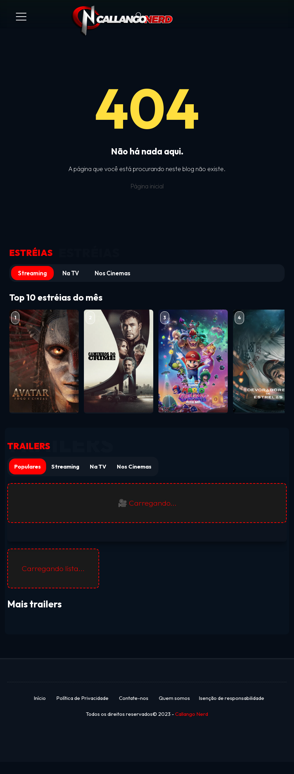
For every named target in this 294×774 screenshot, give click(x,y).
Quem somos (174, 698)
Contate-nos (133, 698)
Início (40, 698)
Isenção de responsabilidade (231, 698)
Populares (27, 466)
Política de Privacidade (82, 698)
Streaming (32, 273)
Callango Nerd (191, 714)
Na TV (70, 273)
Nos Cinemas (112, 273)
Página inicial (147, 186)
